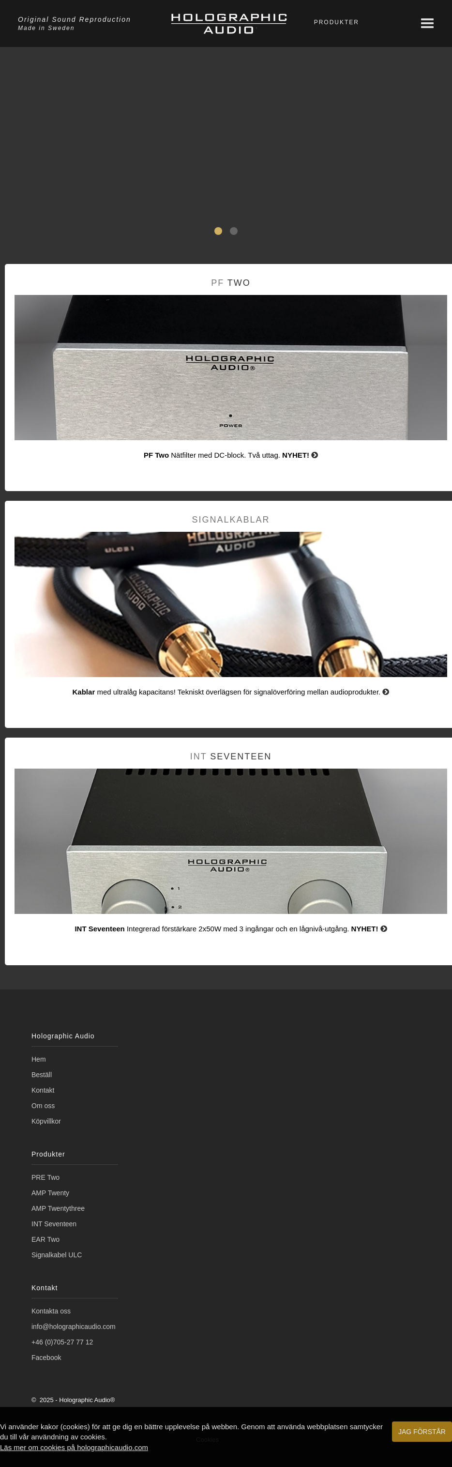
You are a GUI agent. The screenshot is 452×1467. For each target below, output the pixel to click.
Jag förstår (422, 1432)
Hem (38, 1059)
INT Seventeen (53, 1224)
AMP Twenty (50, 1193)
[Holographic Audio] (229, 23)
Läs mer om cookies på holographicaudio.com (74, 1447)
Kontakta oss (51, 1311)
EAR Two (45, 1239)
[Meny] (427, 23)
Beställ (41, 1075)
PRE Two (45, 1177)
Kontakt (42, 1090)
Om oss (43, 1106)
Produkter (336, 22)
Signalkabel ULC (56, 1255)
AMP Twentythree (58, 1208)
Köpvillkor (46, 1121)
